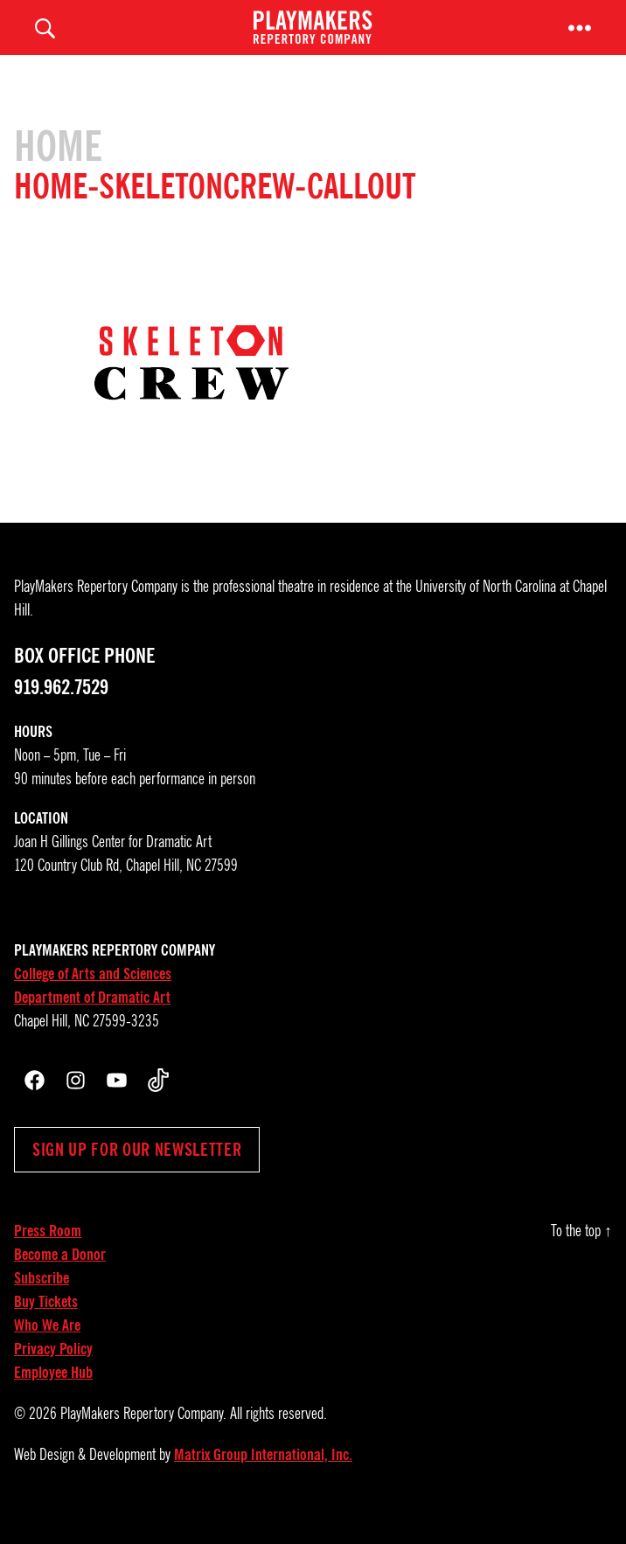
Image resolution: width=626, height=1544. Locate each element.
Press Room (47, 1254)
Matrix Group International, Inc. (263, 1478)
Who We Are (47, 1349)
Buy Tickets (46, 1325)
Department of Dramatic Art (92, 1021)
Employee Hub (53, 1396)
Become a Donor (60, 1278)
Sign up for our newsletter (136, 1173)
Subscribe (41, 1301)
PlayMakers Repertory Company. (143, 1437)
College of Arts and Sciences (92, 997)
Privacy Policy (53, 1372)
